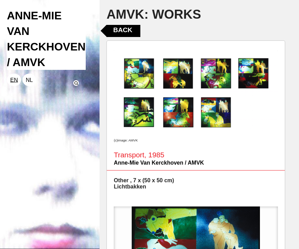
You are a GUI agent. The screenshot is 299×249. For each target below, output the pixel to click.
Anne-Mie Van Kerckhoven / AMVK (159, 163)
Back (122, 30)
